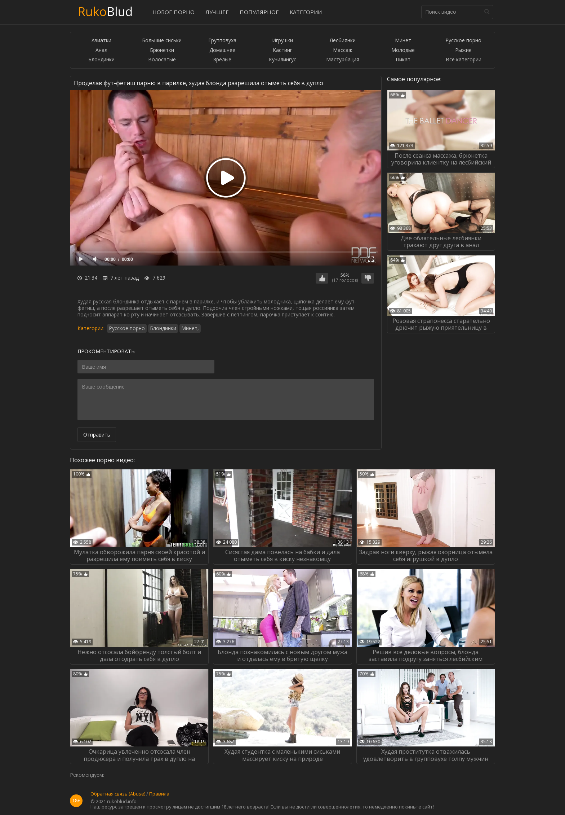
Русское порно (463, 41)
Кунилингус (282, 60)
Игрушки (282, 41)
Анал (101, 50)
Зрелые (222, 60)
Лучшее (217, 12)
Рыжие (463, 50)
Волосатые (162, 60)
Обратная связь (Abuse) (117, 794)
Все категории (463, 60)
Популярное (259, 12)
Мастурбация (342, 60)
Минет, (190, 328)
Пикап (403, 60)
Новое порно (173, 12)
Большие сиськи (162, 41)
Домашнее (222, 50)
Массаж (342, 50)
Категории (306, 12)
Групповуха (222, 41)
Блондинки (101, 60)
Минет (403, 41)
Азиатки (101, 41)
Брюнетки (162, 50)
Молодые (403, 50)
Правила (159, 794)
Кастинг (282, 50)
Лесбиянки (343, 41)
